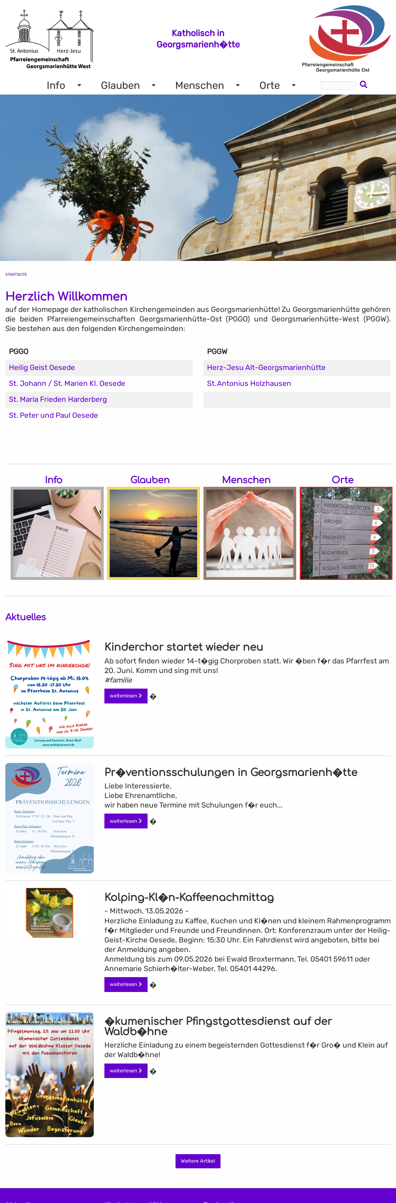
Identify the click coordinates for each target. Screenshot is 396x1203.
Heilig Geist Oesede (42, 367)
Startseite (16, 274)
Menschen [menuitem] (199, 85)
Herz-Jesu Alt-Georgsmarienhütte (266, 367)
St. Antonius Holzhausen (249, 383)
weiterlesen (126, 696)
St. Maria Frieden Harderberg (58, 399)
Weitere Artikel (198, 1161)
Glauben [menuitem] (120, 85)
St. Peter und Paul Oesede (53, 415)
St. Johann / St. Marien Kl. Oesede (67, 383)
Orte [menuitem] (269, 85)
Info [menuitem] (56, 85)
